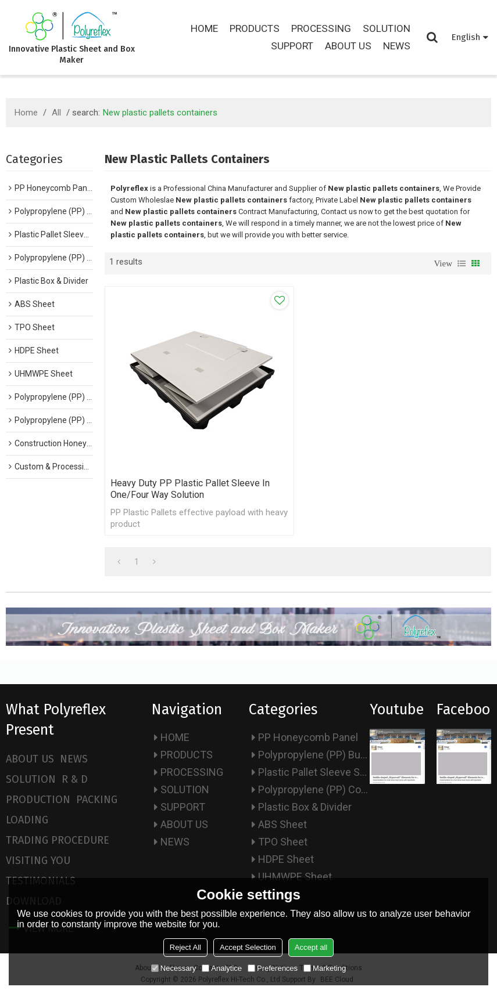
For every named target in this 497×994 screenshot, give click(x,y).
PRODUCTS (255, 28)
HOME (204, 28)
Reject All (185, 947)
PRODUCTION (38, 799)
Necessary (173, 968)
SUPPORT (292, 46)
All (56, 112)
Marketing (324, 968)
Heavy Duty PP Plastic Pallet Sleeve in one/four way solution (190, 489)
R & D (75, 779)
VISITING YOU (38, 860)
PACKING (96, 799)
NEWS (396, 46)
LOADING (27, 820)
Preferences (273, 968)
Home (26, 112)
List (462, 263)
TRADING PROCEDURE (57, 840)
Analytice (222, 968)
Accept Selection (248, 947)
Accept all (311, 947)
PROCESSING (321, 28)
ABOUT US (348, 46)
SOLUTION (386, 28)
